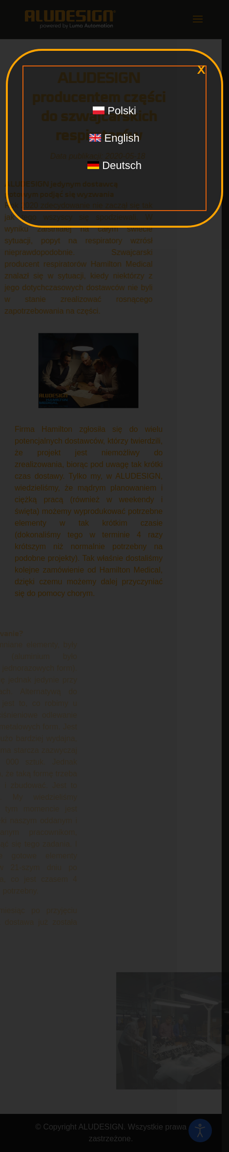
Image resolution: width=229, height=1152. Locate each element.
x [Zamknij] (201, 70)
